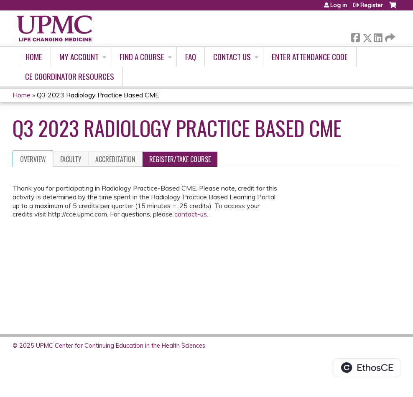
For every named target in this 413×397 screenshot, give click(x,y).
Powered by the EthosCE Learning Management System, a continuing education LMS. (367, 367)
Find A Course (142, 57)
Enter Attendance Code (310, 57)
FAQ (190, 57)
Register (371, 5)
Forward (389, 36)
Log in (338, 5)
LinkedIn (378, 36)
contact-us (190, 214)
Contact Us (232, 57)
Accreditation (115, 159)
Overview (33, 159)
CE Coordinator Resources (69, 76)
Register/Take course (180, 159)
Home (33, 57)
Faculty (71, 159)
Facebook (355, 36)
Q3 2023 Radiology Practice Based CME (98, 95)
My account (79, 57)
